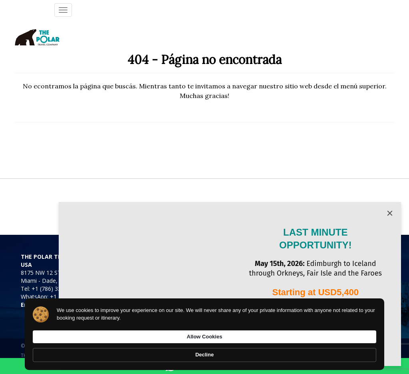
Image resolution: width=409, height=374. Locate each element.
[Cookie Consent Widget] (204, 351)
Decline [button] (358, 351)
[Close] (389, 213)
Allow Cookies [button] (307, 350)
